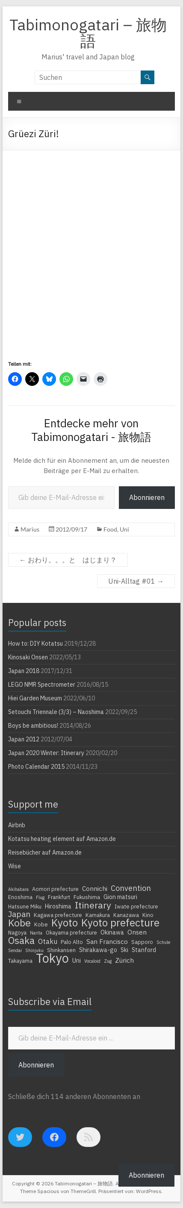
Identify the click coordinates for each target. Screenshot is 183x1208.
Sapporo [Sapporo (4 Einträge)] (142, 941)
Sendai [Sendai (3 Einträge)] (15, 950)
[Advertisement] (91, 246)
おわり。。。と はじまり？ (68, 560)
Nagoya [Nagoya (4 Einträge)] (17, 932)
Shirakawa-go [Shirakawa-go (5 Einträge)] (98, 950)
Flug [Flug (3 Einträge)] (40, 897)
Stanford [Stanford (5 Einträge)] (144, 950)
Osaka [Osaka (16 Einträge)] (21, 940)
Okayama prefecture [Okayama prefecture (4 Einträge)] (71, 932)
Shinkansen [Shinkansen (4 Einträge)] (61, 949)
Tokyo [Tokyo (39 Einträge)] (52, 958)
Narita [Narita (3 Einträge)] (36, 933)
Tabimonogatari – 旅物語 (88, 33)
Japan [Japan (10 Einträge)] (19, 914)
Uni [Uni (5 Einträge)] (76, 960)
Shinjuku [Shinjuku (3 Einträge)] (34, 950)
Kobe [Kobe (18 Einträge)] (19, 922)
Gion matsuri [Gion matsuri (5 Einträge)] (120, 897)
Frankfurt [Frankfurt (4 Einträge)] (59, 897)
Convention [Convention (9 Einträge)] (131, 888)
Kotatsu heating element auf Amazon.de (62, 839)
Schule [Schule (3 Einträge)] (163, 942)
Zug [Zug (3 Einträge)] (108, 961)
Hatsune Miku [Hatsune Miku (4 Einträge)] (24, 906)
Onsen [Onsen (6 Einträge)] (137, 932)
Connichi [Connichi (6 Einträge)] (94, 888)
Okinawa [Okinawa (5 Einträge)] (112, 932)
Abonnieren (147, 497)
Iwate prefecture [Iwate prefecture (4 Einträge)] (136, 906)
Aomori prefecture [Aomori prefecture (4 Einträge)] (55, 888)
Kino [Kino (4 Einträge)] (147, 914)
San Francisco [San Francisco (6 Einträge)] (107, 941)
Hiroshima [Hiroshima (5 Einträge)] (58, 906)
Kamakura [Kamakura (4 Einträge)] (98, 914)
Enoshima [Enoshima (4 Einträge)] (20, 897)
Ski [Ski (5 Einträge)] (124, 950)
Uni (124, 529)
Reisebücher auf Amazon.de (45, 852)
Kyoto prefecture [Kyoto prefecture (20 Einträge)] (120, 922)
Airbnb (16, 825)
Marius (30, 529)
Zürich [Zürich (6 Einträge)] (124, 960)
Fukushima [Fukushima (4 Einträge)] (87, 897)
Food (110, 529)
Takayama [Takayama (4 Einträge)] (20, 960)
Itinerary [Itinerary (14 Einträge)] (93, 905)
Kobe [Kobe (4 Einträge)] (41, 924)
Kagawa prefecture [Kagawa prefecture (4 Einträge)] (58, 914)
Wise (14, 866)
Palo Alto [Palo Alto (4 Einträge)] (72, 941)
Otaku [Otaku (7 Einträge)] (47, 941)
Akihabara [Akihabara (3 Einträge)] (18, 889)
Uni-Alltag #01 (136, 581)
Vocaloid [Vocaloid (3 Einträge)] (92, 961)
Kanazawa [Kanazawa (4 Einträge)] (126, 914)
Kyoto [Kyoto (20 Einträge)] (64, 922)
